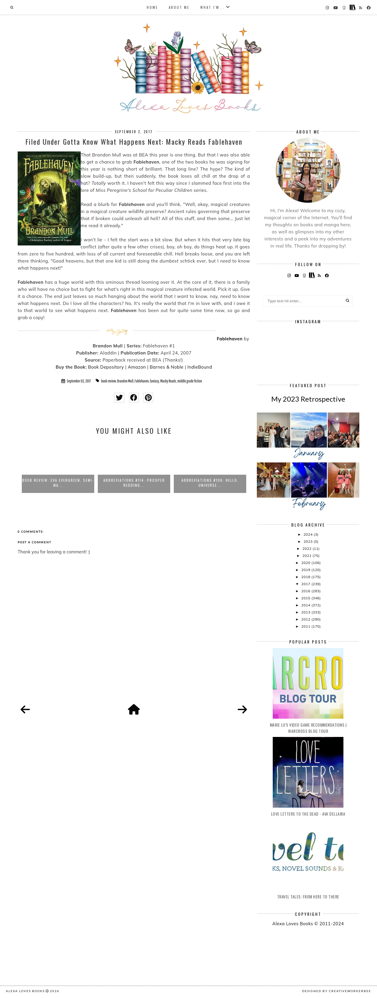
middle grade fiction (189, 381)
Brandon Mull (125, 381)
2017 (306, 584)
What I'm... (212, 7)
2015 (306, 598)
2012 (306, 619)
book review (108, 381)
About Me (179, 7)
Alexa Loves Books (25, 991)
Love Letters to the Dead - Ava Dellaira (308, 814)
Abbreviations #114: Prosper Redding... (134, 483)
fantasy (154, 381)
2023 (309, 541)
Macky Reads (168, 381)
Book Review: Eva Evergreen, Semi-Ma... (58, 483)
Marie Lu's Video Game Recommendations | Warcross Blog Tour (308, 728)
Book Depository (106, 367)
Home (152, 7)
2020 (306, 562)
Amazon (137, 367)
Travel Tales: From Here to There (308, 896)
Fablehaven (230, 339)
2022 (307, 548)
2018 (306, 577)
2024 (309, 534)
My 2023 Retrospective (308, 399)
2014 (306, 605)
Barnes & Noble (166, 367)
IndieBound (199, 367)
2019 (306, 570)
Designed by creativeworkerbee (336, 991)
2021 (307, 555)
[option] (58, 467)
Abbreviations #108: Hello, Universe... (210, 483)
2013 (306, 612)
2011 (306, 626)
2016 (306, 591)
